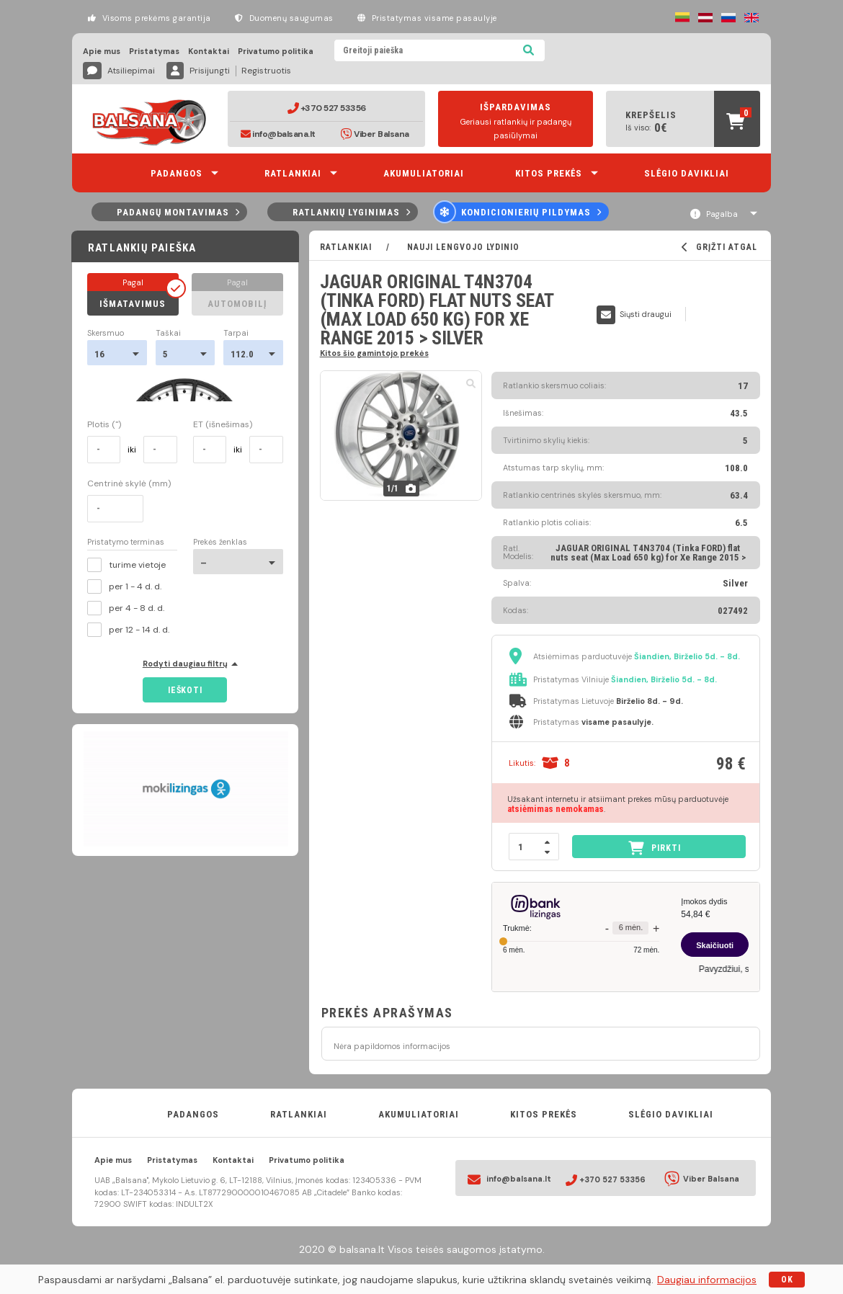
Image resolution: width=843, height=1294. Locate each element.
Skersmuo (105, 333)
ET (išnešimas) (222, 424)
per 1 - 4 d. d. (124, 586)
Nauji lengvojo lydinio (461, 247)
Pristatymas (154, 51)
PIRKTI (654, 848)
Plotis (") (104, 424)
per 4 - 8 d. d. (125, 608)
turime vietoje (126, 565)
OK (787, 1280)
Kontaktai (208, 51)
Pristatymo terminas (125, 542)
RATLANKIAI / (362, 247)
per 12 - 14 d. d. (128, 630)
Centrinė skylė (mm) (129, 483)
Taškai (168, 333)
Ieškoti (185, 690)
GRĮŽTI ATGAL (719, 247)
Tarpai (236, 333)
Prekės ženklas (220, 542)
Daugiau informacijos (707, 1279)
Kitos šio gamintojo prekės (374, 352)
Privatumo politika (275, 51)
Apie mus (101, 51)
